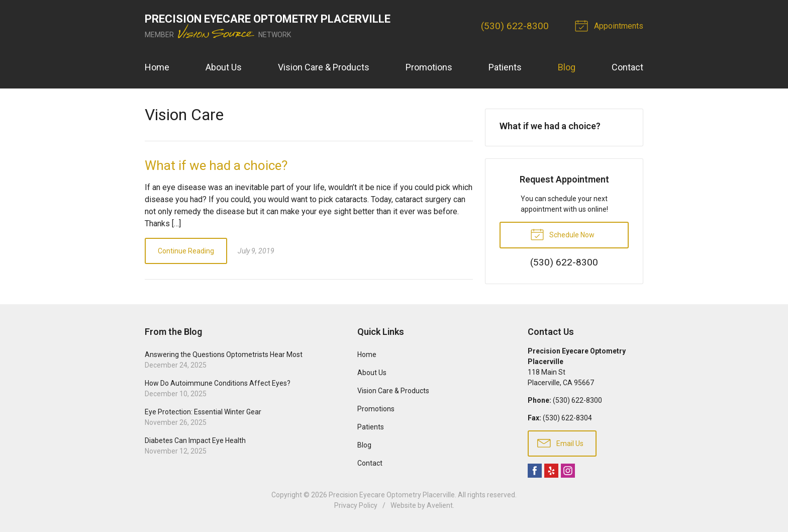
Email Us (560, 442)
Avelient (440, 505)
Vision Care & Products (323, 67)
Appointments (610, 25)
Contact (627, 67)
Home (157, 67)
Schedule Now (562, 234)
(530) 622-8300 (515, 26)
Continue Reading (186, 251)
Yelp (551, 471)
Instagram (568, 471)
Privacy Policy (355, 505)
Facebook (535, 471)
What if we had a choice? (216, 165)
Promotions (429, 67)
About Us (224, 67)
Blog (566, 67)
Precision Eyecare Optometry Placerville (392, 495)
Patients (505, 67)
